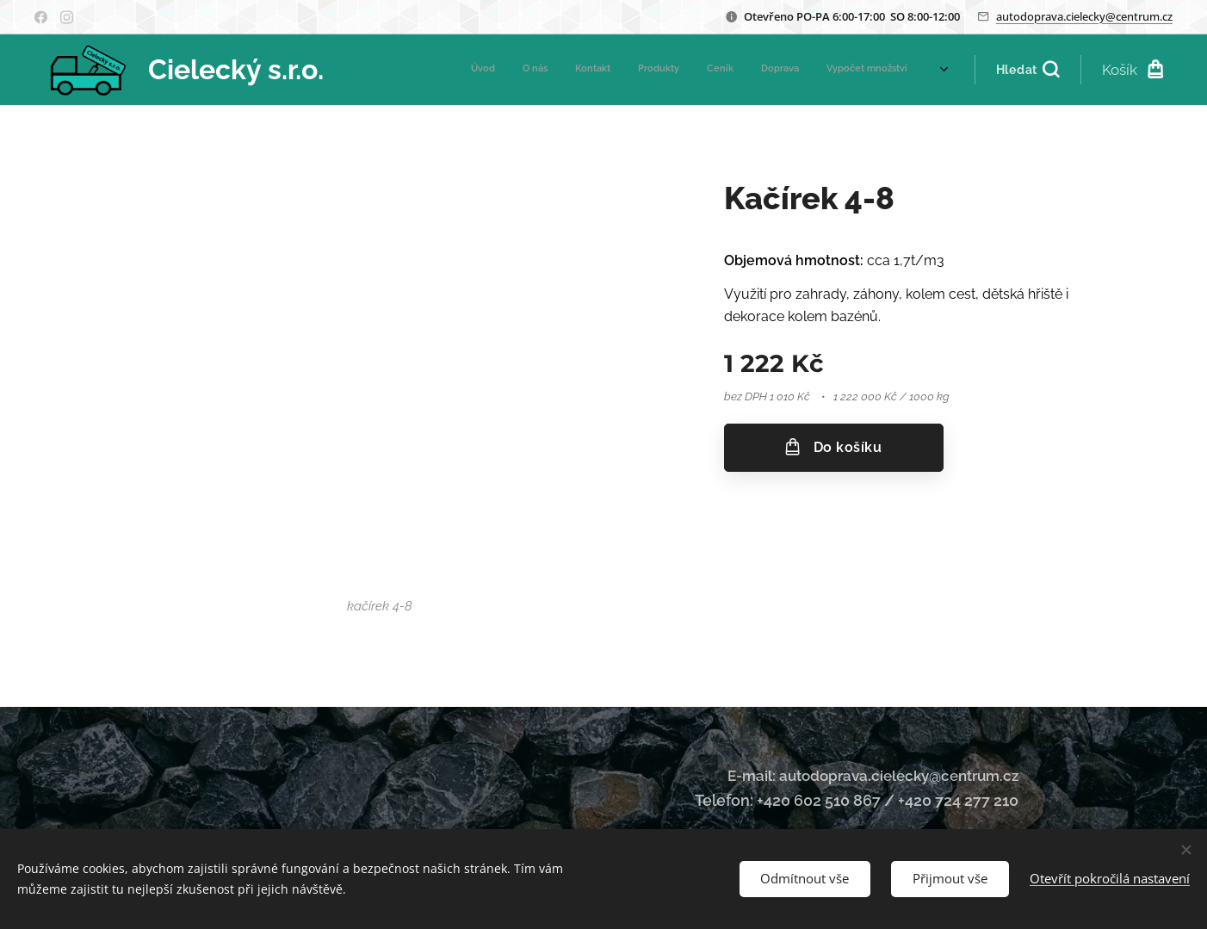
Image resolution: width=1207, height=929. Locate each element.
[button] (1027, 69)
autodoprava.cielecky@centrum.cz (1084, 16)
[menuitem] (747, 69)
